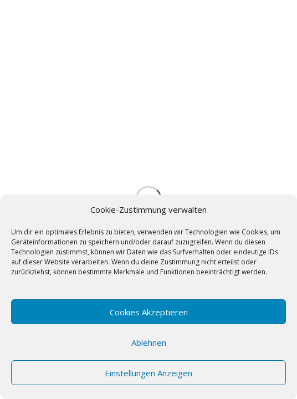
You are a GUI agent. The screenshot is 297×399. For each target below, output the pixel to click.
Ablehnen (148, 342)
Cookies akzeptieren (149, 312)
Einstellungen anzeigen (148, 372)
